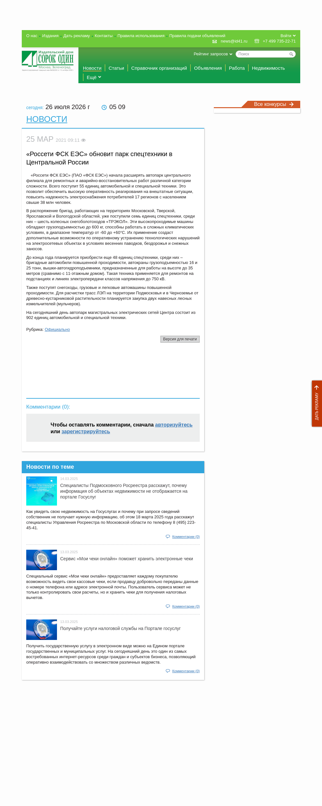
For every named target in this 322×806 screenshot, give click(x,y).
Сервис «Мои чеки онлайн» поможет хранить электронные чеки (126, 558)
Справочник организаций (159, 68)
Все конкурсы (274, 104)
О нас (31, 35)
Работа (237, 68)
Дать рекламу (315, 403)
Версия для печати (180, 339)
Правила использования (141, 35)
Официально (57, 329)
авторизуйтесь (174, 424)
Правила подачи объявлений (197, 35)
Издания (50, 35)
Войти (285, 36)
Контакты (104, 35)
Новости (92, 68)
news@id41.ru (234, 41)
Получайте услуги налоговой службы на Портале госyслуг (120, 628)
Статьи (116, 68)
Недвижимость (268, 68)
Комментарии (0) (186, 537)
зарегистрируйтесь (85, 431)
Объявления (208, 68)
